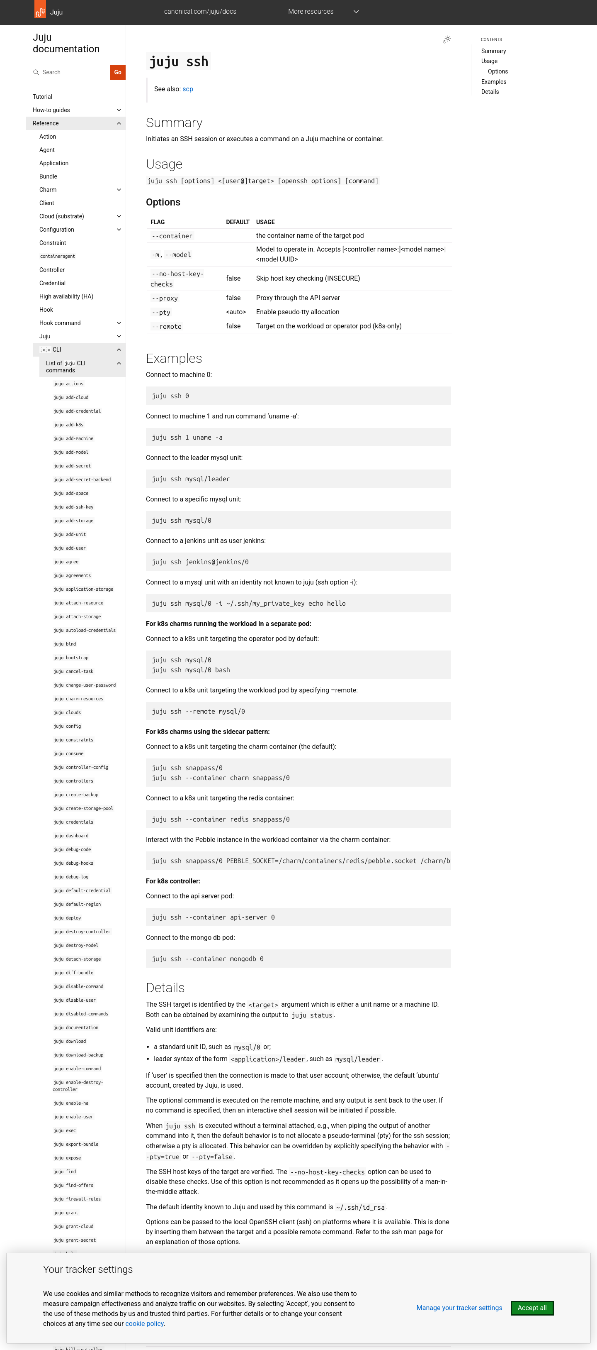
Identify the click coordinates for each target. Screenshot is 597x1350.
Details (490, 91)
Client (46, 203)
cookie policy (144, 1324)
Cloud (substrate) (61, 216)
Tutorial (42, 96)
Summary (493, 51)
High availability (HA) (66, 296)
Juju (45, 336)
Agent (47, 150)
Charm (47, 189)
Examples (494, 81)
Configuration (56, 229)
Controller (52, 270)
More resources (310, 11)
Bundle (48, 176)
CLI (50, 349)
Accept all (532, 1308)
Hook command (60, 323)
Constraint (52, 243)
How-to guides (51, 110)
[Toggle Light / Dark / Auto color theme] (447, 39)
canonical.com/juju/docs (200, 11)
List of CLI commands (65, 367)
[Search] (68, 72)
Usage (489, 61)
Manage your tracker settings (459, 1308)
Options (498, 71)
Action (47, 136)
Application (53, 163)
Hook (46, 309)
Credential (52, 283)
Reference (46, 123)
